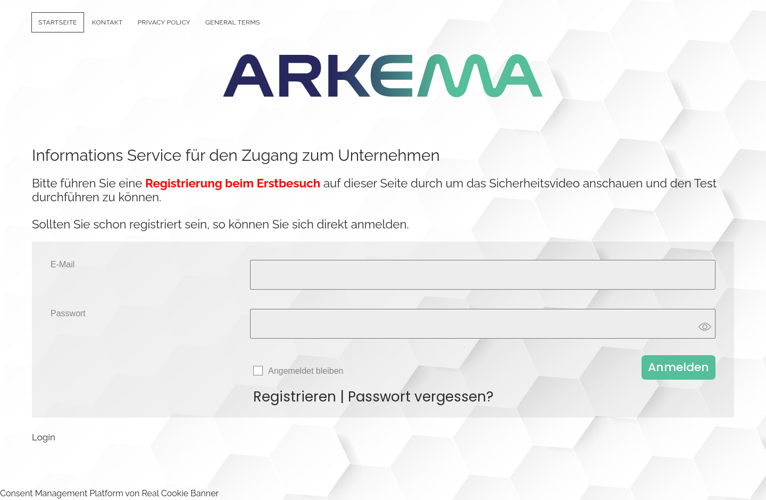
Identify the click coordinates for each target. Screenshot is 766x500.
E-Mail (62, 264)
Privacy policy (164, 22)
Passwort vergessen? (421, 396)
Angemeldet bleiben (305, 370)
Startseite (57, 22)
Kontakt (107, 22)
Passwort (68, 313)
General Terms (232, 22)
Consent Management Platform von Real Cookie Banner (109, 493)
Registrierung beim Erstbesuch (232, 183)
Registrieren (294, 396)
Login (43, 437)
